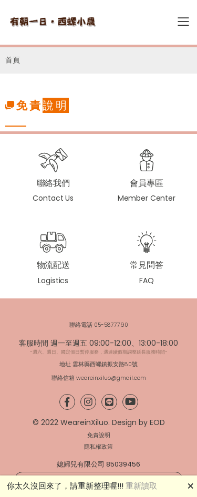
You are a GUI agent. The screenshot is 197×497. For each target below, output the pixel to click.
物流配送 (53, 265)
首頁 (12, 60)
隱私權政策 (98, 447)
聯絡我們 (53, 183)
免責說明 (98, 435)
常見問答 (146, 265)
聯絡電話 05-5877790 (98, 325)
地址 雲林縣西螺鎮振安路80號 (98, 364)
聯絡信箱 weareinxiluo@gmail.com (98, 378)
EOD (157, 422)
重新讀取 (141, 485)
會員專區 (146, 183)
